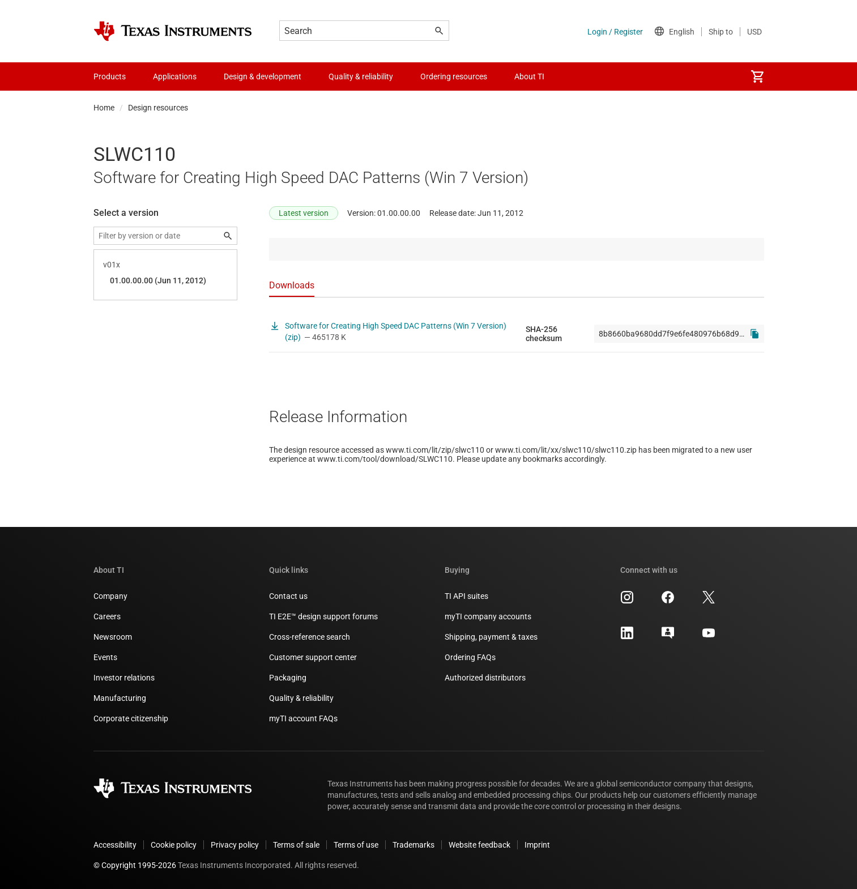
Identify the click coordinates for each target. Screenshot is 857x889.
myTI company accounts (488, 616)
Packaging (287, 677)
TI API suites (466, 596)
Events (105, 657)
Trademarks (413, 844)
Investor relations (124, 677)
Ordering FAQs (470, 657)
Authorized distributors (485, 677)
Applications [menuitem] (175, 76)
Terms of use (356, 844)
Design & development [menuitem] (262, 76)
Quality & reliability (301, 698)
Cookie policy (174, 844)
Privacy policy (235, 844)
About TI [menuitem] (529, 76)
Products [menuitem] (109, 76)
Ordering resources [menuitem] (453, 76)
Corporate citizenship (130, 718)
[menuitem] (757, 76)
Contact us (288, 596)
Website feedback (479, 844)
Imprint (537, 844)
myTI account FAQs (303, 718)
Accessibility (115, 844)
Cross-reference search (309, 636)
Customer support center (313, 657)
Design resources (158, 107)
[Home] (172, 31)
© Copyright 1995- (134, 865)
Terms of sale (296, 844)
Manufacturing (119, 698)
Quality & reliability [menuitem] (361, 76)
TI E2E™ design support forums (323, 616)
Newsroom (112, 636)
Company (110, 596)
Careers (107, 616)
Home (103, 107)
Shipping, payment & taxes (491, 636)
